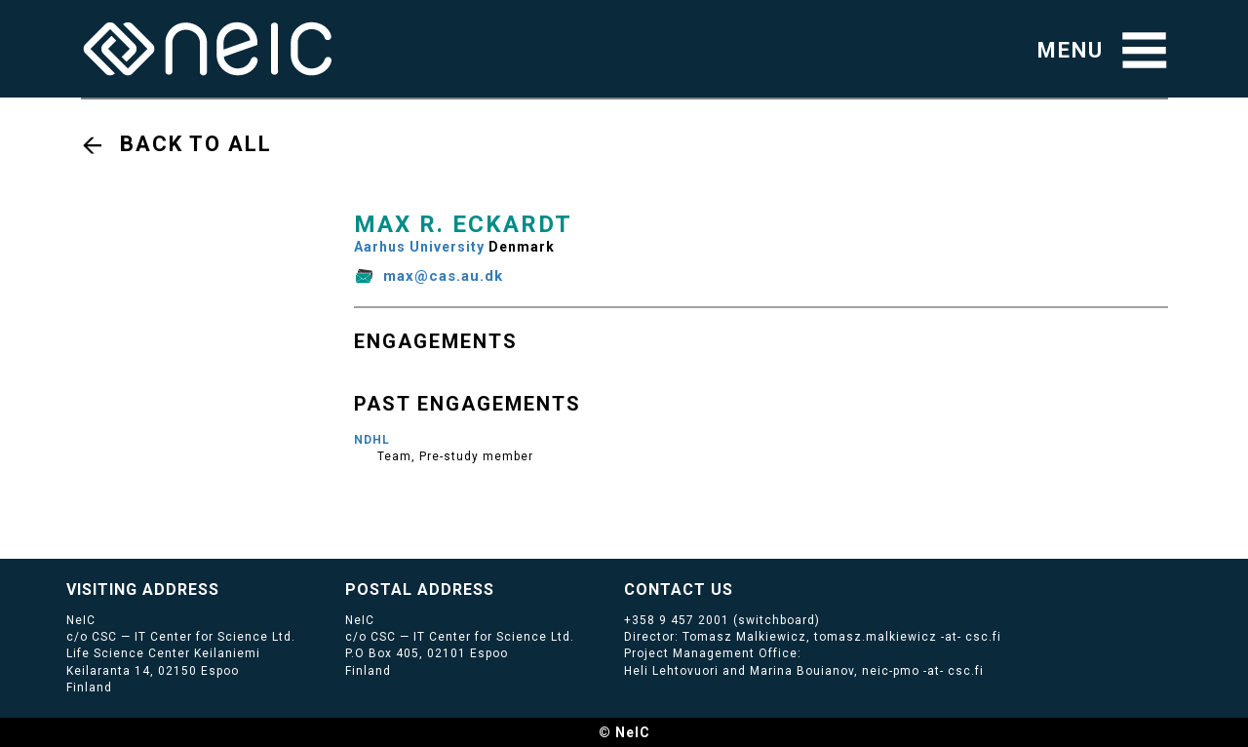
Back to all (196, 144)
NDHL (372, 440)
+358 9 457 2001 (676, 620)
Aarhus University (419, 247)
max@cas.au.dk (443, 276)
